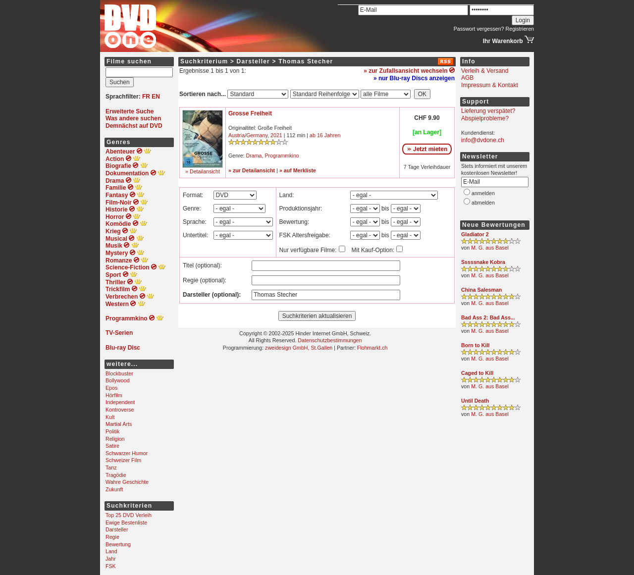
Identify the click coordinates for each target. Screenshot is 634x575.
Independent (120, 402)
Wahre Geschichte (127, 482)
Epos (111, 388)
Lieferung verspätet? (488, 110)
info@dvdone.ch (482, 140)
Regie (112, 537)
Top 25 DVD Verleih (129, 515)
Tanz (111, 467)
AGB (467, 77)
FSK (111, 566)
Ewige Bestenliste (126, 522)
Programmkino (281, 155)
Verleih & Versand (484, 70)
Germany (256, 135)
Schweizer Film (123, 460)
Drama (254, 155)
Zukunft (114, 489)
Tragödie (116, 475)
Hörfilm (114, 395)
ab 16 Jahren (325, 135)
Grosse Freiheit (250, 113)
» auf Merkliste (297, 170)
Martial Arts (119, 424)
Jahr (111, 559)
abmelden (483, 203)
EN (156, 96)
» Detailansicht (202, 171)
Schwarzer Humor (127, 453)
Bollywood (118, 380)
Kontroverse (120, 410)
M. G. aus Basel (490, 248)
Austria (236, 135)
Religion (115, 439)
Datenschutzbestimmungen (330, 340)
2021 (276, 135)
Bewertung (118, 544)
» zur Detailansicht (251, 170)
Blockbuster (119, 373)
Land (111, 551)
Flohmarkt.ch (372, 348)
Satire (112, 446)
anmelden (483, 193)
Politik (112, 431)
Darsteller (117, 529)
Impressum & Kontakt (489, 85)
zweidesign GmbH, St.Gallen (298, 348)
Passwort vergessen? (479, 29)
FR (146, 96)
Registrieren (520, 29)
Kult (110, 417)
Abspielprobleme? (485, 118)
